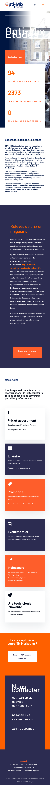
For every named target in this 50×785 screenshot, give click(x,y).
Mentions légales (32, 770)
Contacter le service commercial (22, 701)
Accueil (23, 761)
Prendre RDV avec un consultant (22, 656)
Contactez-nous (15, 57)
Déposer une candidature (21, 717)
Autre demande (23, 728)
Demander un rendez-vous (27, 352)
